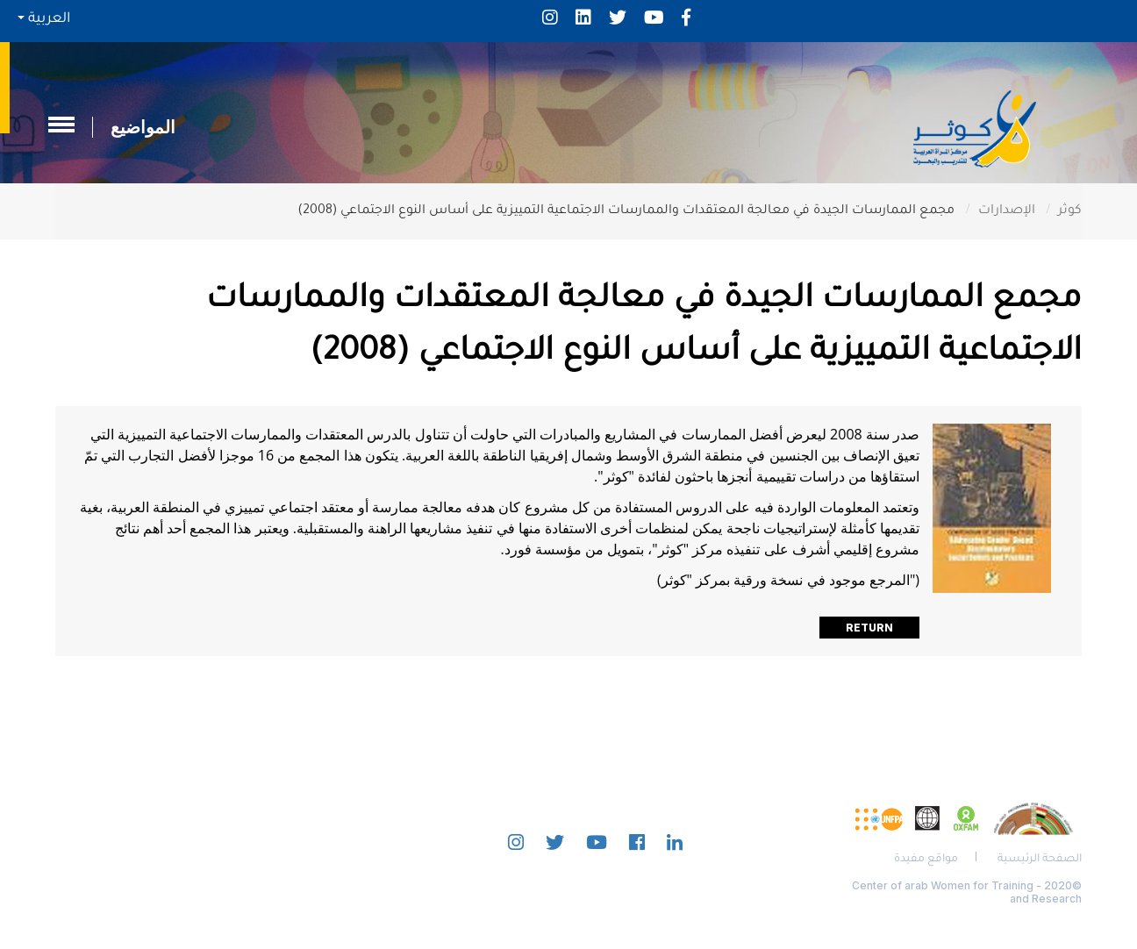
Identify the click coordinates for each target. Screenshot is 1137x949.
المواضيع (143, 127)
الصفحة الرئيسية (1040, 859)
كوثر (1070, 211)
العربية (44, 19)
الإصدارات (1006, 211)
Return (869, 627)
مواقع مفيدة (926, 859)
